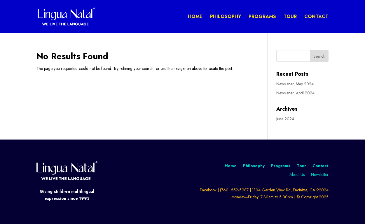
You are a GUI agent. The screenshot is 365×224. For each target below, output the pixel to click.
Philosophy (225, 17)
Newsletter (320, 174)
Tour (290, 17)
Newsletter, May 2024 (295, 84)
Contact (316, 17)
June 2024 (285, 119)
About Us (297, 174)
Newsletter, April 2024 (295, 93)
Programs (262, 17)
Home (195, 17)
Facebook (208, 190)
